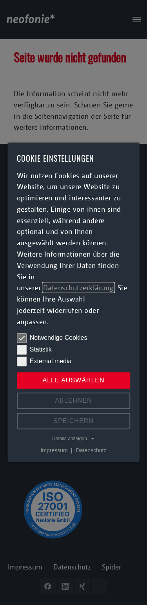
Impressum (53, 450)
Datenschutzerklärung (78, 288)
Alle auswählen (73, 380)
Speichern (73, 421)
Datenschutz (91, 450)
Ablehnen (73, 400)
